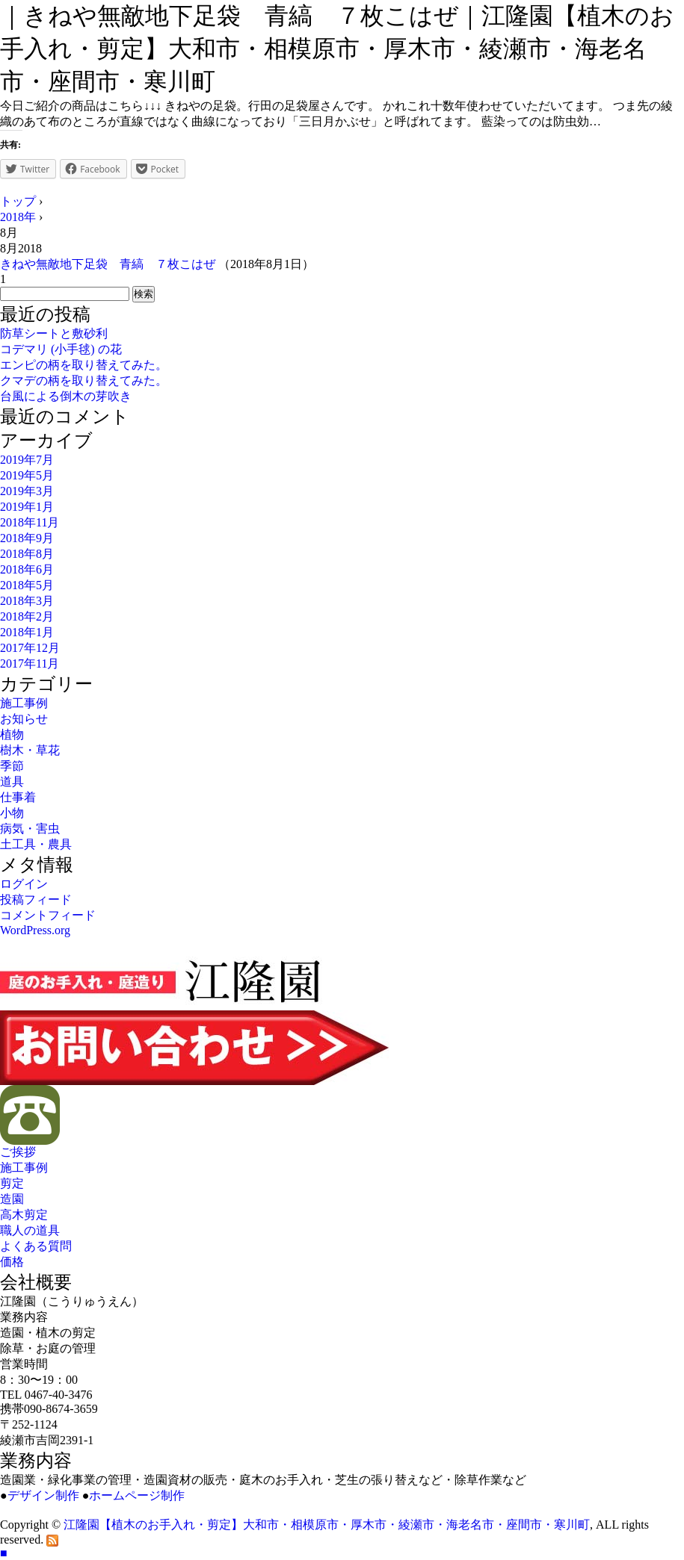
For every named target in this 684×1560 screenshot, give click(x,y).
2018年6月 (27, 569)
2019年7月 (27, 459)
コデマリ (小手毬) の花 (61, 349)
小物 (12, 813)
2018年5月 (27, 585)
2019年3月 (27, 491)
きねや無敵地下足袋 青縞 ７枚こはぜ (107, 264)
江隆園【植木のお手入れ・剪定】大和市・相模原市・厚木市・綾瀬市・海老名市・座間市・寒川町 (327, 1524)
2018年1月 (27, 632)
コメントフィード (48, 915)
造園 (12, 1199)
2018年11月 (29, 522)
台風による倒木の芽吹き (66, 396)
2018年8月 (27, 553)
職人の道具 (30, 1230)
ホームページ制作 (137, 1495)
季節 (12, 765)
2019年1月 (27, 506)
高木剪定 (24, 1214)
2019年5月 (27, 475)
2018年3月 (27, 600)
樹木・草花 (30, 750)
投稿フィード (36, 899)
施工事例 (24, 703)
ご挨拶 (18, 1152)
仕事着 (18, 797)
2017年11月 (29, 663)
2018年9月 (27, 538)
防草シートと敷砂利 (54, 333)
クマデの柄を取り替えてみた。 (83, 380)
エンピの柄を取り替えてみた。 (83, 364)
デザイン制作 (43, 1495)
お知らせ (24, 718)
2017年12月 (30, 647)
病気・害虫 (30, 828)
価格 (12, 1261)
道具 (12, 781)
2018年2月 (27, 616)
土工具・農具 (36, 844)
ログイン (24, 883)
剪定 (12, 1183)
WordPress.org (35, 930)
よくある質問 (36, 1246)
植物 (12, 734)
